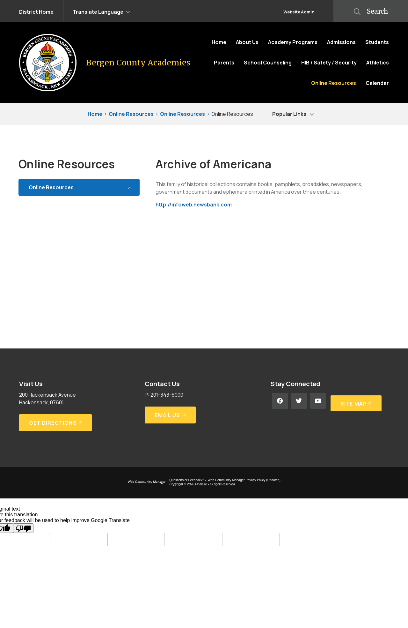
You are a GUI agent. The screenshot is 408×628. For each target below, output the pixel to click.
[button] (101, 11)
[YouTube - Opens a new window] (318, 401)
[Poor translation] (23, 528)
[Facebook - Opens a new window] (280, 401)
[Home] (219, 42)
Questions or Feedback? (186, 480)
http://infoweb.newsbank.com (194, 204)
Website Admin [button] (298, 12)
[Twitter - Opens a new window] (299, 401)
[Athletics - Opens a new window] (377, 62)
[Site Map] (355, 401)
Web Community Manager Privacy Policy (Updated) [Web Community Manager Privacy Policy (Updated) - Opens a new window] (244, 480)
